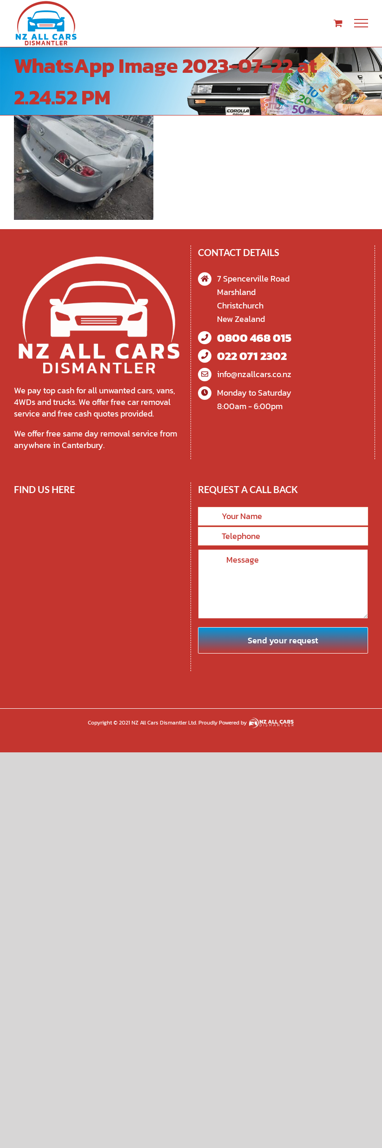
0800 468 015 (254, 338)
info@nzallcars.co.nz (254, 374)
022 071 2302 (252, 356)
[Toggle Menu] (361, 23)
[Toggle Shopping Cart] (338, 23)
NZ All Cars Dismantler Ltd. (165, 722)
